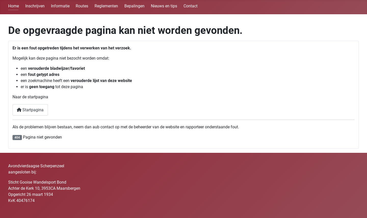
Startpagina (30, 109)
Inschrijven (35, 6)
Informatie (60, 6)
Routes (82, 6)
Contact (191, 6)
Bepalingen (134, 6)
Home (13, 6)
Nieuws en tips (164, 6)
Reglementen (106, 6)
